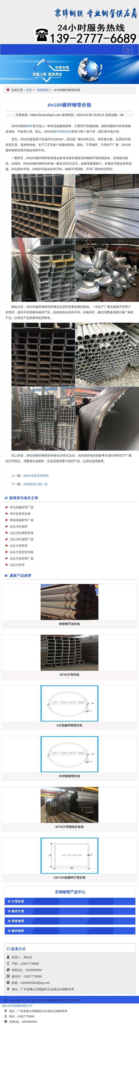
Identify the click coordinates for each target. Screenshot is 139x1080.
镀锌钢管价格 (62, 131)
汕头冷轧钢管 (19, 526)
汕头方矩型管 (19, 545)
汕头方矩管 (17, 565)
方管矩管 (17, 901)
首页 (29, 90)
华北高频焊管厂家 (22, 507)
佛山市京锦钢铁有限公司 (17, 1005)
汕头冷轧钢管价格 (22, 533)
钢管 (30, 126)
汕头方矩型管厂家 (22, 558)
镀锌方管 (17, 911)
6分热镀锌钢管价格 (69, 725)
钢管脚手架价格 (69, 624)
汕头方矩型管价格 (22, 552)
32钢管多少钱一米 (35, 484)
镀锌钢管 (17, 931)
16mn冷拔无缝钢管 (36, 475)
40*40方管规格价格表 (69, 826)
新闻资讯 (43, 90)
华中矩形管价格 (20, 513)
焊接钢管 (17, 921)
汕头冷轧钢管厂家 (22, 539)
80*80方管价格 (69, 674)
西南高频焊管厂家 (22, 520)
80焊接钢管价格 (69, 776)
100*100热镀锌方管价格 (69, 877)
